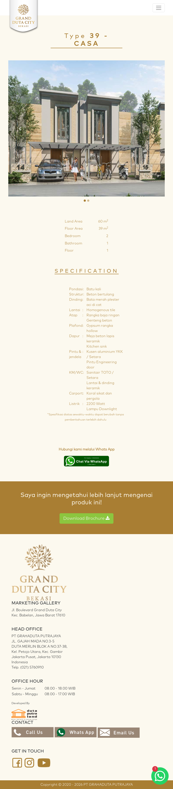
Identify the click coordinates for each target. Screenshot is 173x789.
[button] (20, 128)
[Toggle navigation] (159, 7)
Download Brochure (86, 518)
